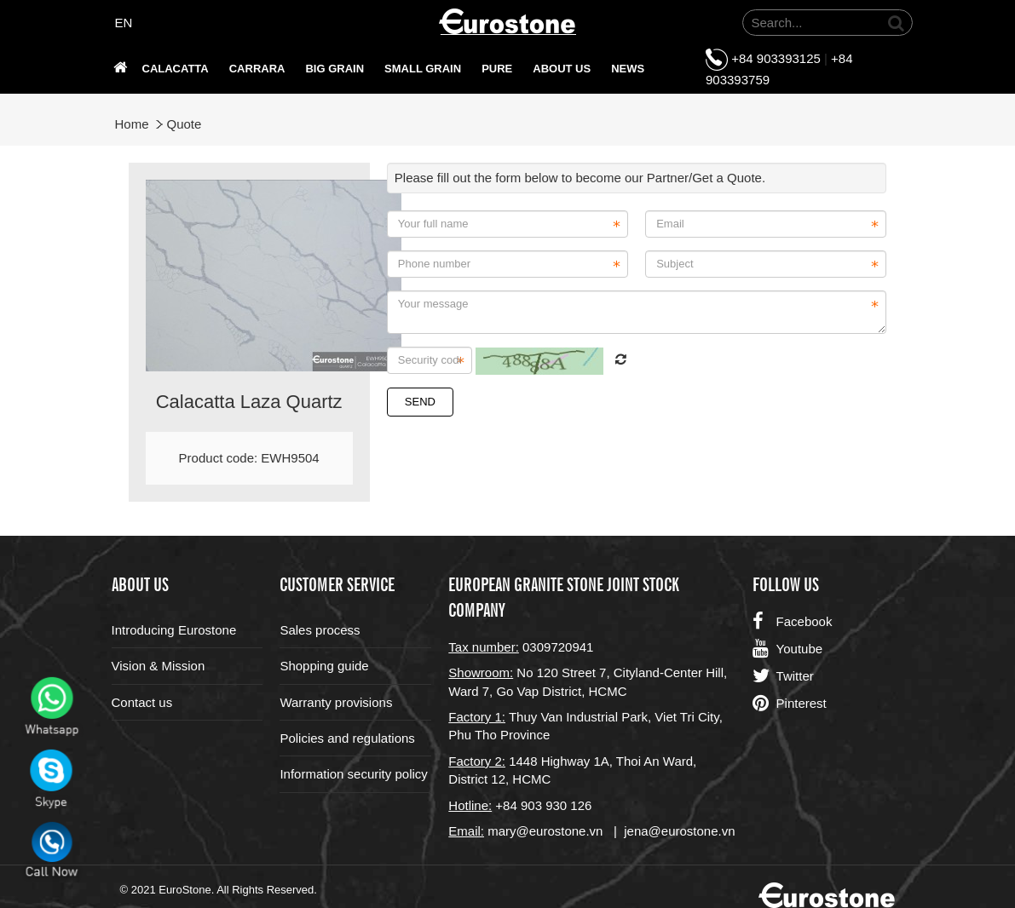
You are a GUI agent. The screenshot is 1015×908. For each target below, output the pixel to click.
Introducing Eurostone (174, 630)
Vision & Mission (158, 665)
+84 (508, 805)
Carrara (257, 68)
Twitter (783, 676)
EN (124, 22)
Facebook (793, 621)
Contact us (142, 702)
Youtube (788, 649)
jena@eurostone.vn (679, 831)
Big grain (334, 68)
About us (562, 68)
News (627, 68)
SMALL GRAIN (422, 68)
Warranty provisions (336, 702)
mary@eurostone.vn (545, 831)
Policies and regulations (347, 738)
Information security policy (353, 774)
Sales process (320, 630)
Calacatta (175, 68)
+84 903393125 (776, 58)
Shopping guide (324, 665)
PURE (497, 68)
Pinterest (790, 703)
